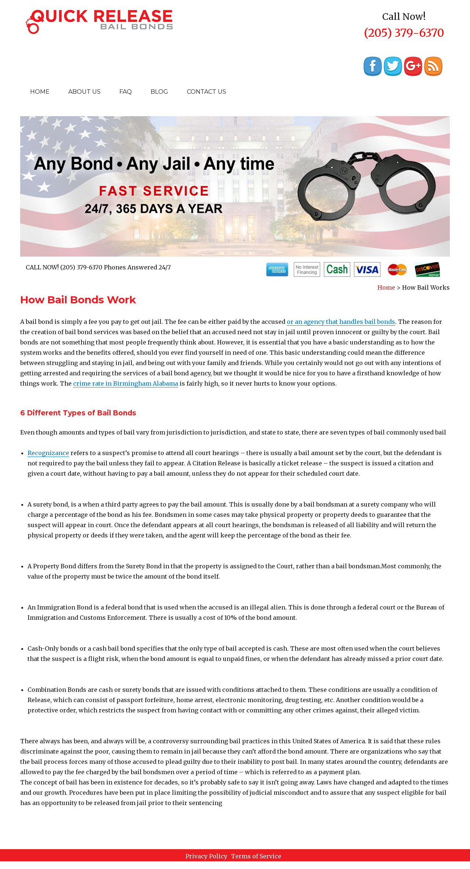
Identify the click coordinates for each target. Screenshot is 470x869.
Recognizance (48, 453)
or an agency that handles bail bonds (341, 321)
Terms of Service (256, 856)
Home (40, 91)
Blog (159, 91)
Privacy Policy (206, 856)
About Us (84, 91)
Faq (125, 91)
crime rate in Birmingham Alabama (125, 383)
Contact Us (206, 91)
